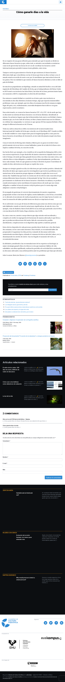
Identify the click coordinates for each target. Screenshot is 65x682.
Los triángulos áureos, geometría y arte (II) (16, 304)
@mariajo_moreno (30, 255)
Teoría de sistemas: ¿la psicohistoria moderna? (17, 302)
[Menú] (60, 2)
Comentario (6, 441)
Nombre (5, 457)
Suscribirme (52, 289)
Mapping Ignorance (9, 575)
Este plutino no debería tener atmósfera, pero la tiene (19, 312)
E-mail (5, 463)
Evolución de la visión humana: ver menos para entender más (24, 537)
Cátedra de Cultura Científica (16, 675)
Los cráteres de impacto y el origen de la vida (17, 309)
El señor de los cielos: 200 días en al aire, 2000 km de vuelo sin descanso (11, 370)
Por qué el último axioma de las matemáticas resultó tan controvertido (23, 307)
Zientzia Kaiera (8, 490)
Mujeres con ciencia (10, 533)
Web (4, 469)
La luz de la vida (8, 396)
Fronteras (6, 8)
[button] (20, 264)
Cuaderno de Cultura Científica (15, 677)
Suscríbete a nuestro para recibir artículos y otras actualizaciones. (28, 285)
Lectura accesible (32, 25)
